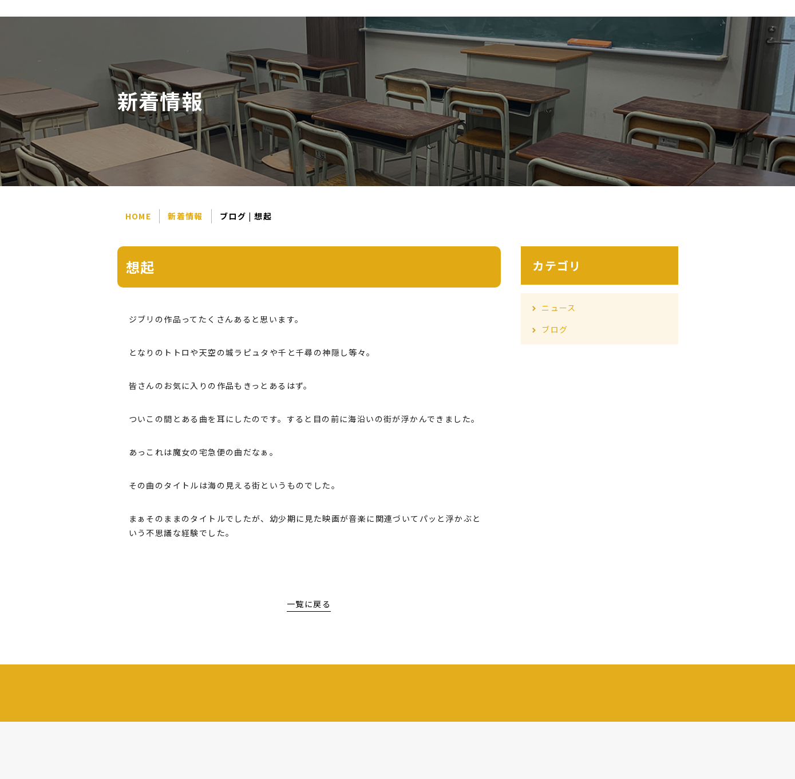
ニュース (558, 307)
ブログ (554, 329)
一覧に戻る (309, 603)
